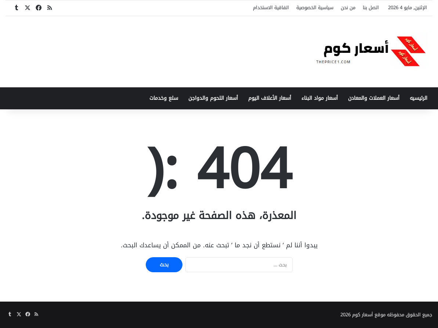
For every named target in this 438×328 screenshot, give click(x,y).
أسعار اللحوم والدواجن (213, 98)
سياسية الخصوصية (314, 7)
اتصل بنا (371, 7)
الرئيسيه (418, 98)
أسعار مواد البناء (319, 98)
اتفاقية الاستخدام (271, 7)
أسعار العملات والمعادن (373, 98)
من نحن (348, 7)
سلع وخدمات (163, 98)
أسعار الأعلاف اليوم (269, 98)
